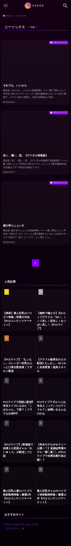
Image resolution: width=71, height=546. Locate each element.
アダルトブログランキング (20, 524)
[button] (65, 5)
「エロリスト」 (13, 528)
